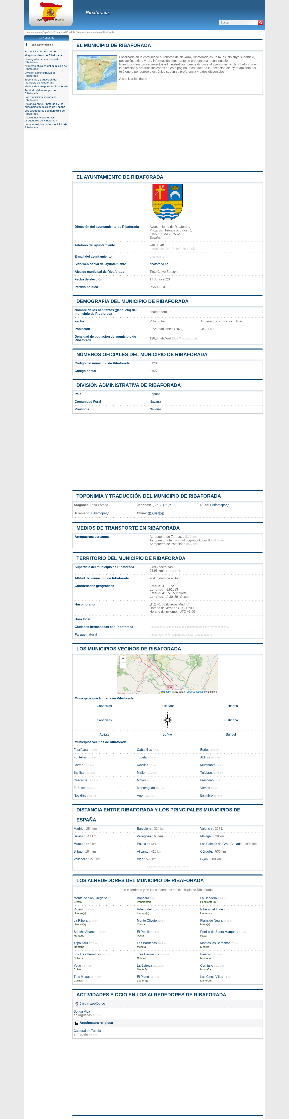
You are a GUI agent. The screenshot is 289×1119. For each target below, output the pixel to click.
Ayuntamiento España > (40, 32)
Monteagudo (146, 788)
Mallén (141, 772)
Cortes (78, 765)
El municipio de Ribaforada (113, 45)
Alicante (142, 851)
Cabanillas (104, 706)
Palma (141, 844)
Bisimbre (206, 795)
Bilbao (78, 851)
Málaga (205, 836)
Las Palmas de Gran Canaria (221, 844)
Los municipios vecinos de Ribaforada (128, 648)
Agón (140, 795)
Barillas (79, 772)
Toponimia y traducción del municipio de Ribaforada (148, 496)
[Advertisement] (167, 133)
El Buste (80, 788)
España (155, 394)
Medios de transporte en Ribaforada (128, 528)
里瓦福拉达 (156, 513)
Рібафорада (100, 513)
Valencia (206, 828)
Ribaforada (97, 12)
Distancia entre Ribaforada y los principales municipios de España (45, 105)
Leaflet (166, 691)
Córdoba (206, 851)
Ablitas (104, 734)
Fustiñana (168, 706)
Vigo (140, 859)
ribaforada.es (159, 264)
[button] (123, 659)
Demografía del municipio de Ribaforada (132, 301)
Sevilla (78, 836)
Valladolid (80, 859)
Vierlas (205, 788)
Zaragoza (144, 836)
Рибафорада (219, 505)
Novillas (142, 765)
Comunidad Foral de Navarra (68, 32)
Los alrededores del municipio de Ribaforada (140, 880)
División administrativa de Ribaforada (128, 385)
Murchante (208, 765)
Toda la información (41, 44)
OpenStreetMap (195, 691)
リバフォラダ (161, 505)
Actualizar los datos (133, 79)
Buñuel (168, 734)
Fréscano (207, 780)
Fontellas (80, 757)
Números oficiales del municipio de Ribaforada (142, 354)
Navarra (155, 401)
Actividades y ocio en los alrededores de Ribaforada (151, 994)
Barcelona (144, 828)
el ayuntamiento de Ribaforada (119, 177)
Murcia (78, 844)
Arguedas (85, 1015)
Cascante (80, 780)
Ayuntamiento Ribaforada (100, 32)
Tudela (142, 757)
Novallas (80, 795)
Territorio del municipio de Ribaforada (130, 558)
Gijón (204, 859)
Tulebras (206, 772)
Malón (141, 780)
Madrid (78, 828)
